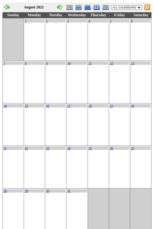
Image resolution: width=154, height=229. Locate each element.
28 (5, 191)
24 (68, 148)
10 (68, 63)
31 (68, 191)
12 (111, 63)
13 (132, 63)
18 (90, 105)
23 (47, 148)
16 (47, 105)
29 (26, 191)
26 (111, 148)
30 (47, 191)
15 (26, 105)
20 (132, 105)
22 (26, 148)
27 (132, 148)
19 (111, 105)
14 (5, 105)
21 (5, 148)
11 (90, 63)
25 (90, 148)
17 (68, 105)
